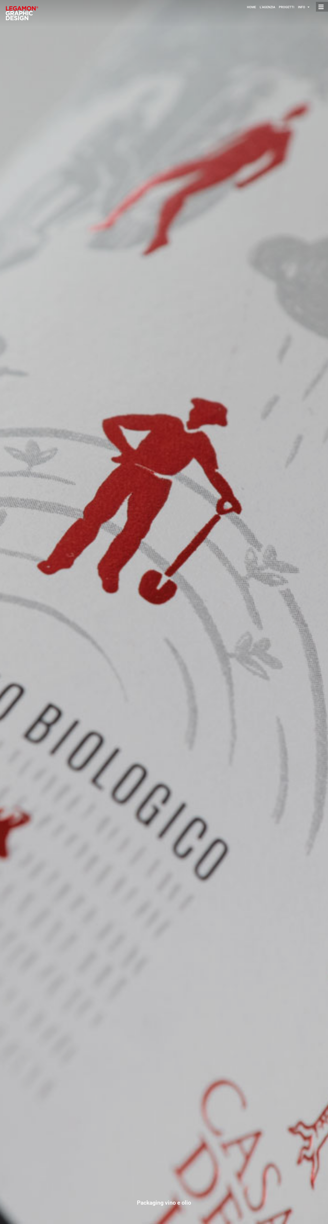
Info (304, 7)
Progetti (286, 7)
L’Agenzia (267, 7)
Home (251, 7)
